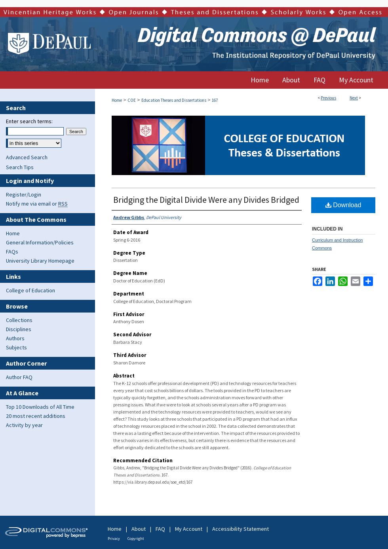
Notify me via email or (37, 203)
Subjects (16, 347)
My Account (188, 528)
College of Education (30, 290)
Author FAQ (19, 377)
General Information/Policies (40, 242)
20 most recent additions (35, 415)
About (138, 528)
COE (131, 100)
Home (117, 100)
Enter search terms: (29, 121)
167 (215, 100)
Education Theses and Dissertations (173, 100)
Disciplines (18, 329)
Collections (19, 320)
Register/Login (23, 194)
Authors (15, 338)
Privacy (114, 538)
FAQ (160, 528)
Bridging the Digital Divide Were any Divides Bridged (206, 199)
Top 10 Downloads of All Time (40, 406)
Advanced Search (27, 157)
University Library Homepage (40, 260)
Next (354, 98)
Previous (328, 98)
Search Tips (20, 167)
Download (343, 205)
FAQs (12, 251)
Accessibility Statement (240, 528)
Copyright (135, 538)
